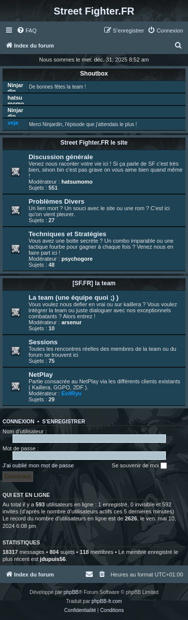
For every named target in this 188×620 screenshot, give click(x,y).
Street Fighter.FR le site (93, 142)
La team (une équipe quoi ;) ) (74, 297)
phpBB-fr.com (107, 601)
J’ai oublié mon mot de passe (38, 465)
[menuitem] (27, 31)
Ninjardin (15, 88)
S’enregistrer (63, 421)
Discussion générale (61, 157)
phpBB (71, 592)
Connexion (19, 421)
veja (13, 123)
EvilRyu (71, 393)
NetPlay (41, 374)
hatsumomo (16, 101)
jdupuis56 (53, 559)
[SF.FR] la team (93, 283)
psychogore (76, 259)
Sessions (43, 342)
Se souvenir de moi (139, 465)
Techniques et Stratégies (67, 234)
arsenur (71, 322)
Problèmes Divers (56, 201)
